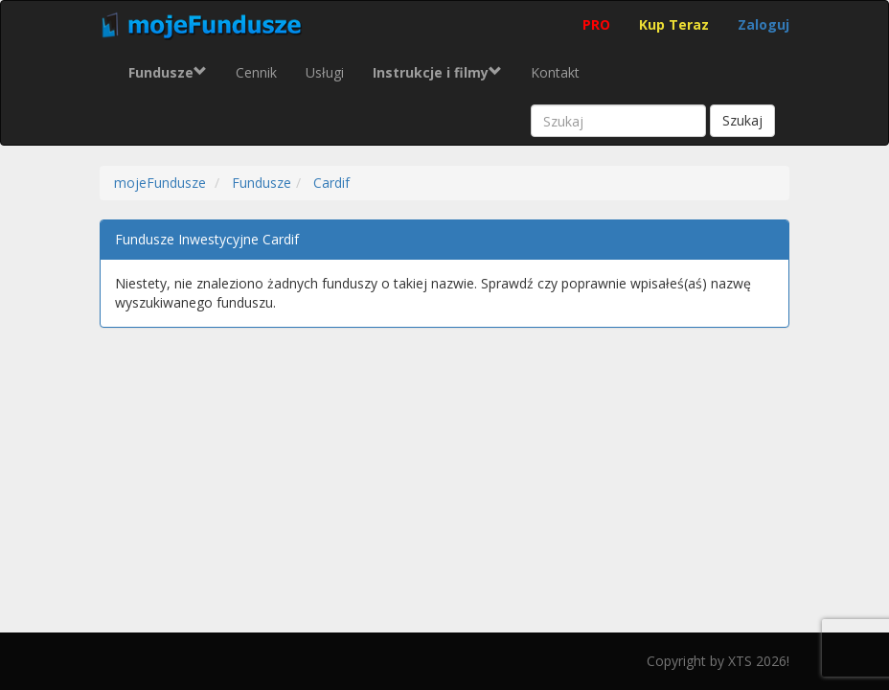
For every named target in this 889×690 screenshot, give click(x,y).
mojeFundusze (160, 182)
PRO (596, 24)
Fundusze (261, 182)
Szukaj (742, 120)
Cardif (331, 182)
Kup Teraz (674, 24)
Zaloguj (763, 24)
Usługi (325, 72)
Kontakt (555, 72)
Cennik (256, 72)
